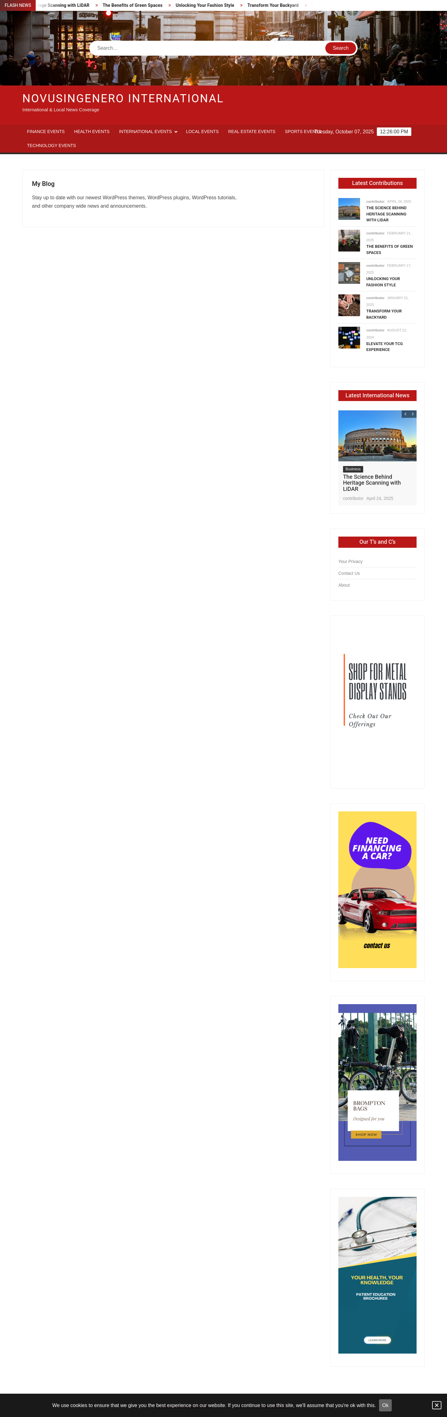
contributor (375, 201)
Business (353, 469)
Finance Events (46, 131)
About (344, 585)
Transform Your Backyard (276, 5)
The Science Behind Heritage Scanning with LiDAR (386, 214)
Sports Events (303, 131)
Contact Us (349, 573)
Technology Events (51, 145)
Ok (385, 1405)
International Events (145, 131)
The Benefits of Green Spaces (136, 5)
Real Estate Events (251, 131)
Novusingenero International (123, 98)
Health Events (92, 131)
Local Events (202, 131)
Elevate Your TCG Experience (384, 347)
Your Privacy (350, 561)
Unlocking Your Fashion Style (208, 5)
